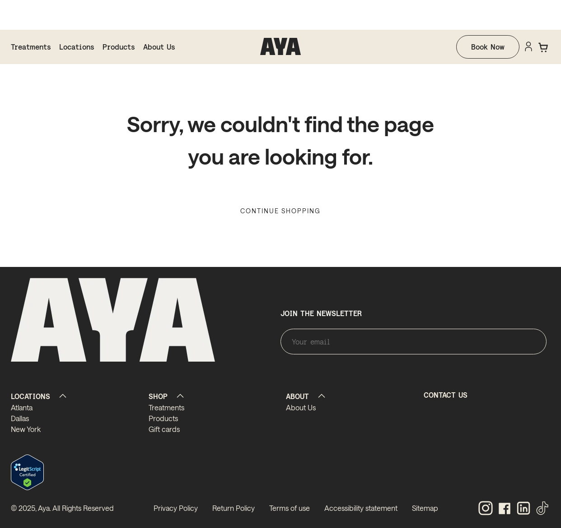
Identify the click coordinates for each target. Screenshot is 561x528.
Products (119, 46)
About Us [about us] (159, 46)
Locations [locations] (76, 46)
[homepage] (280, 46)
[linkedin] (523, 508)
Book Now (488, 46)
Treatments (31, 46)
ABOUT (297, 396)
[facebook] (504, 508)
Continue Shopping (280, 211)
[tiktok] (542, 508)
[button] (544, 47)
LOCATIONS (30, 396)
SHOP (158, 396)
